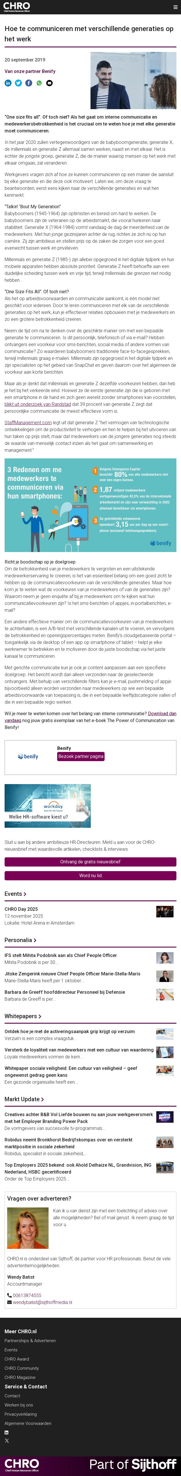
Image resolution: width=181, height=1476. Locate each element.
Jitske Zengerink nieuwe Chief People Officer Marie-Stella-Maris (72, 974)
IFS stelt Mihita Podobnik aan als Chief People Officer (61, 955)
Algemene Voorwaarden (28, 1423)
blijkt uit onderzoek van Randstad (38, 404)
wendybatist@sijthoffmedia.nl (42, 1302)
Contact (12, 1395)
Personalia (18, 940)
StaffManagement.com (28, 422)
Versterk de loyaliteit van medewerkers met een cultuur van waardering (79, 1050)
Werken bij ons (19, 1405)
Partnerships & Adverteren (30, 1340)
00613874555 (27, 1295)
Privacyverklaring (21, 1414)
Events (13, 893)
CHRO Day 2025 (21, 909)
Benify (64, 748)
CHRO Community (22, 1368)
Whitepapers (21, 1016)
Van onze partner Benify (30, 71)
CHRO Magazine (20, 1377)
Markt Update (22, 1099)
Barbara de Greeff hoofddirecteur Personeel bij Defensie (65, 992)
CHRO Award (17, 1359)
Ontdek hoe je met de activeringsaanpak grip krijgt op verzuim (70, 1031)
